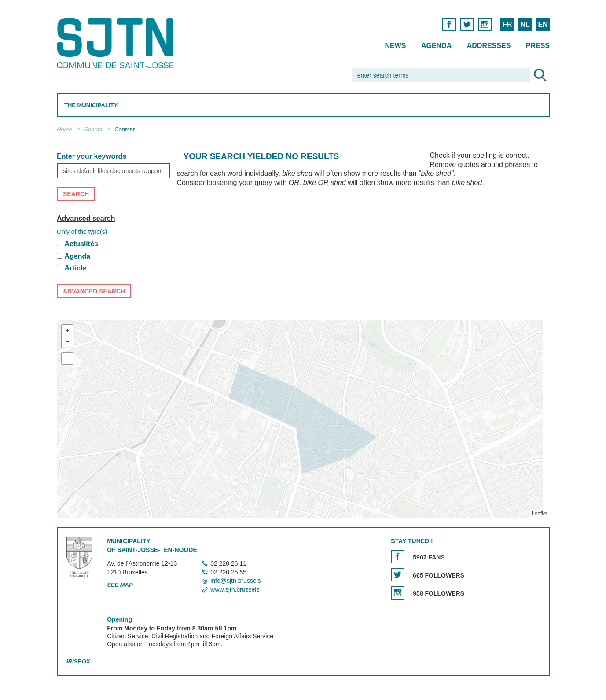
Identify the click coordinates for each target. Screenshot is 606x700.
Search (93, 129)
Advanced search (86, 218)
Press (537, 45)
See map (120, 585)
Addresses (488, 45)
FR (506, 24)
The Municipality (91, 105)
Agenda (436, 45)
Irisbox (78, 661)
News (395, 45)
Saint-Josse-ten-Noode (117, 43)
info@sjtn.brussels (235, 581)
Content (124, 129)
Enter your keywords (91, 156)
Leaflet (539, 514)
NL (524, 24)
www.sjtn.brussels (234, 589)
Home (64, 129)
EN (542, 24)
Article (75, 268)
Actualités (81, 244)
